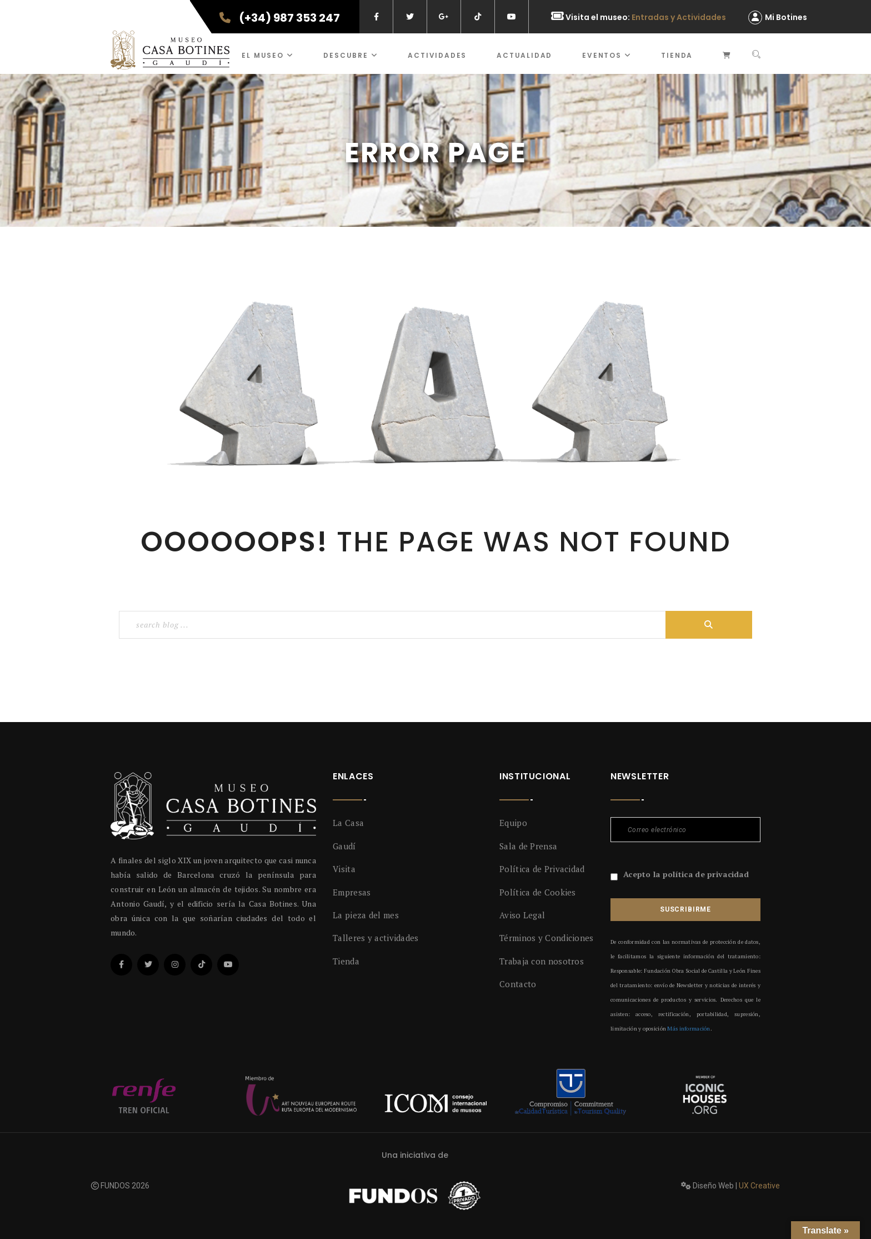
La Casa (348, 822)
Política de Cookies (537, 892)
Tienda (677, 55)
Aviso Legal (522, 914)
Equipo (513, 822)
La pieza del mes (366, 914)
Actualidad (524, 55)
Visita (344, 868)
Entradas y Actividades (679, 17)
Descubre (350, 55)
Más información (688, 1028)
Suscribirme (685, 909)
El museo (267, 55)
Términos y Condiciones (546, 937)
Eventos (606, 55)
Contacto (517, 983)
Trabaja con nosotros (541, 961)
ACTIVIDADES (437, 55)
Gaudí (344, 846)
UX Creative (759, 1185)
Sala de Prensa (528, 846)
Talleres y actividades (376, 937)
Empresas (352, 892)
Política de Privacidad (542, 868)
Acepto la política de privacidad (686, 874)
